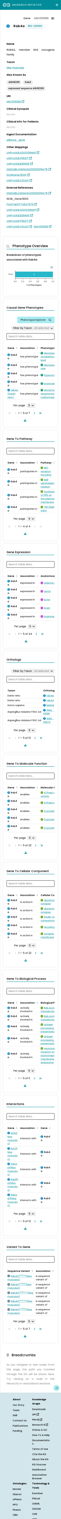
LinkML (36, 1503)
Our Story (18, 1405)
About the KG (40, 1459)
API (35, 1414)
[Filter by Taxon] (32, 328)
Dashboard (39, 1469)
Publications (20, 1425)
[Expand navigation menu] (57, 5)
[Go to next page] (34, 413)
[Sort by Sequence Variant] (32, 1270)
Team (16, 1410)
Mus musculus (15, 68)
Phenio (17, 1509)
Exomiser (37, 1493)
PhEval (36, 1498)
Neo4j (37, 1419)
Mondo (17, 1489)
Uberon (17, 1494)
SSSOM (36, 1508)
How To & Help (41, 1435)
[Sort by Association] (37, 347)
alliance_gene (16, 140)
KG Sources (39, 1464)
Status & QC (39, 1429)
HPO (15, 1504)
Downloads (39, 1409)
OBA (15, 1515)
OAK (34, 1514)
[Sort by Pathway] (53, 462)
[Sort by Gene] (16, 347)
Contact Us (20, 1420)
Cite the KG (39, 1454)
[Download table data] (24, 420)
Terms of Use (40, 1449)
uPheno (17, 1499)
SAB (15, 1415)
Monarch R (40, 1424)
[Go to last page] (39, 413)
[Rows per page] (31, 405)
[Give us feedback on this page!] (56, 1388)
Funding (17, 1430)
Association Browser (39, 1476)
